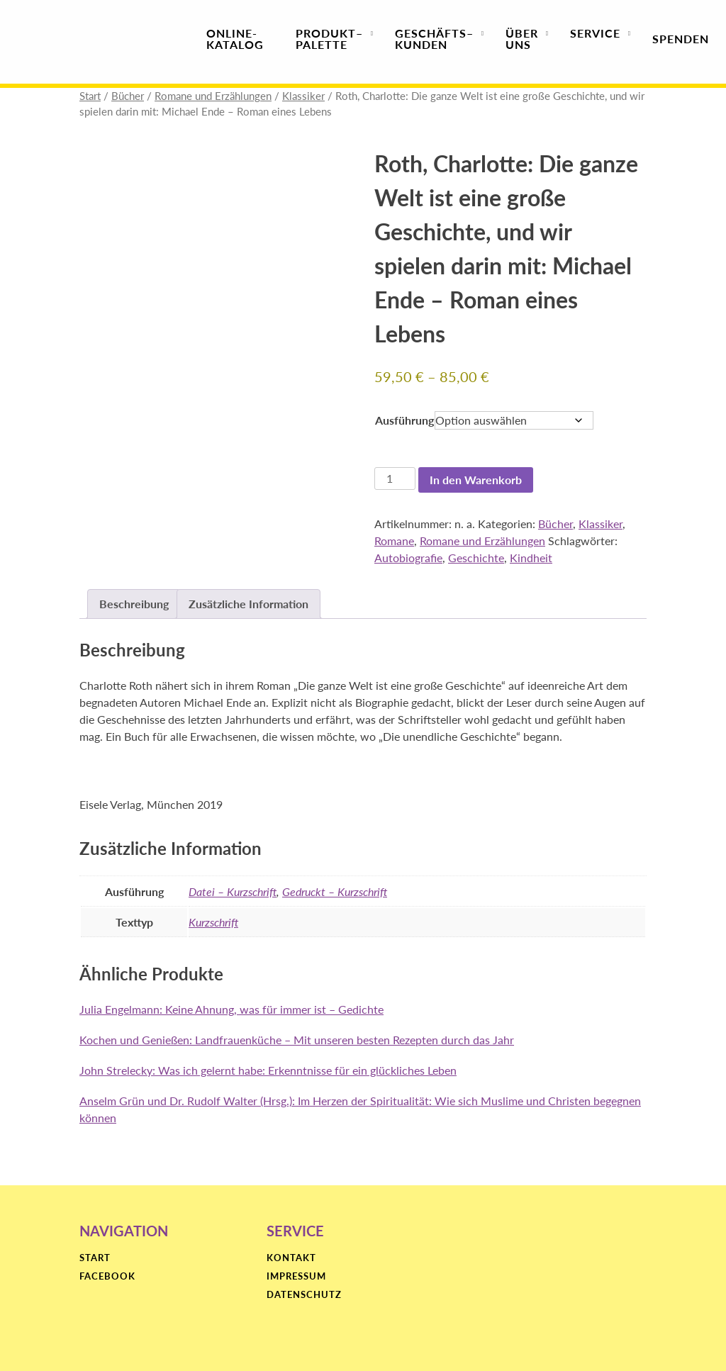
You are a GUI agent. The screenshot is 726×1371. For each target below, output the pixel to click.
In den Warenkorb (476, 479)
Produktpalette (329, 38)
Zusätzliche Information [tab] (248, 603)
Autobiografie (408, 557)
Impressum (296, 1277)
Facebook (107, 1277)
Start (90, 95)
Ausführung (404, 420)
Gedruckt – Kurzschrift (334, 891)
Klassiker (303, 95)
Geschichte (476, 557)
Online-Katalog (235, 38)
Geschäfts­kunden (434, 38)
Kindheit (531, 557)
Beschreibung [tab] (134, 603)
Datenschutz (304, 1295)
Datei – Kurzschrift (233, 891)
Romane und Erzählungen (213, 95)
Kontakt (291, 1258)
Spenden (680, 38)
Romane (394, 540)
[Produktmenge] (394, 478)
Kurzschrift (213, 922)
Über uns (522, 38)
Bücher (127, 95)
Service (595, 38)
